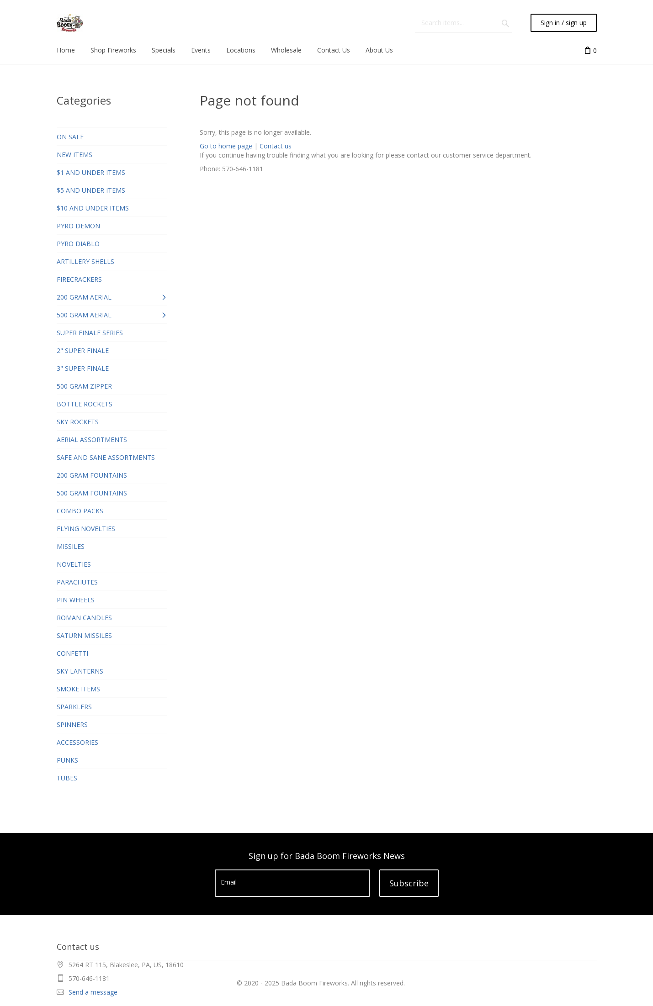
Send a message (93, 992)
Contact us (276, 146)
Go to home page (226, 146)
